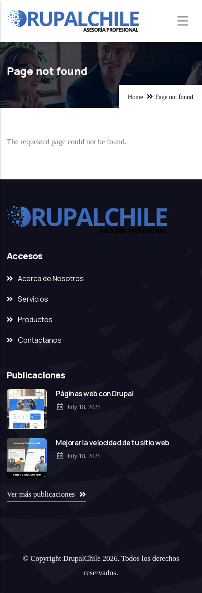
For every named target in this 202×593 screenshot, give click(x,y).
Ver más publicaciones (41, 494)
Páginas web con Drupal (94, 393)
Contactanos (40, 340)
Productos (35, 319)
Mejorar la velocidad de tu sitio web (112, 443)
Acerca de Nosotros (51, 278)
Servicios (33, 299)
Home (135, 97)
